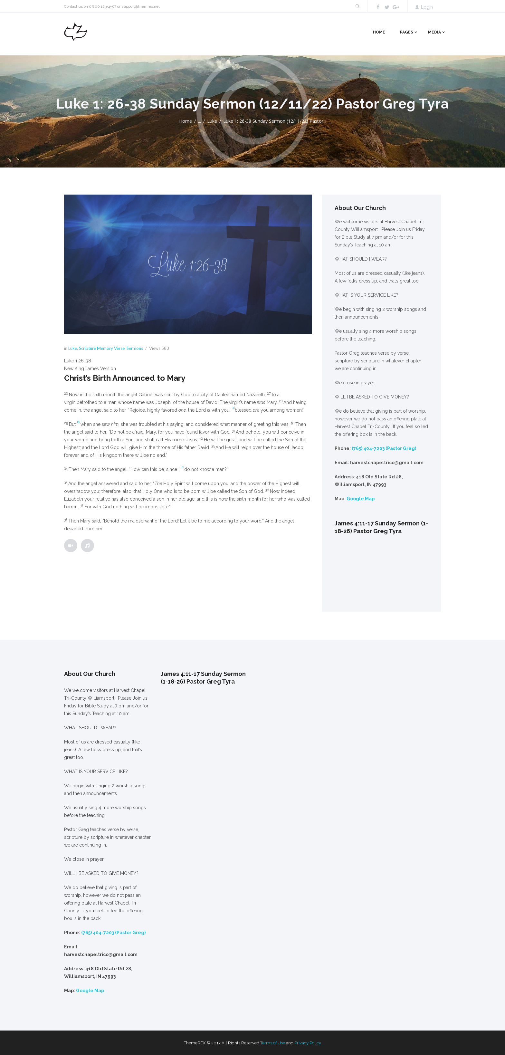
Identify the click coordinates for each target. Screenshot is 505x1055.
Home (379, 32)
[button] (188, 361)
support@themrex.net (140, 6)
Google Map (361, 498)
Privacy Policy (307, 1043)
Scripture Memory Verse (102, 348)
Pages (406, 32)
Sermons (135, 348)
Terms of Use (272, 1043)
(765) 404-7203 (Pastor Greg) (384, 448)
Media (434, 32)
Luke (212, 121)
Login (427, 7)
